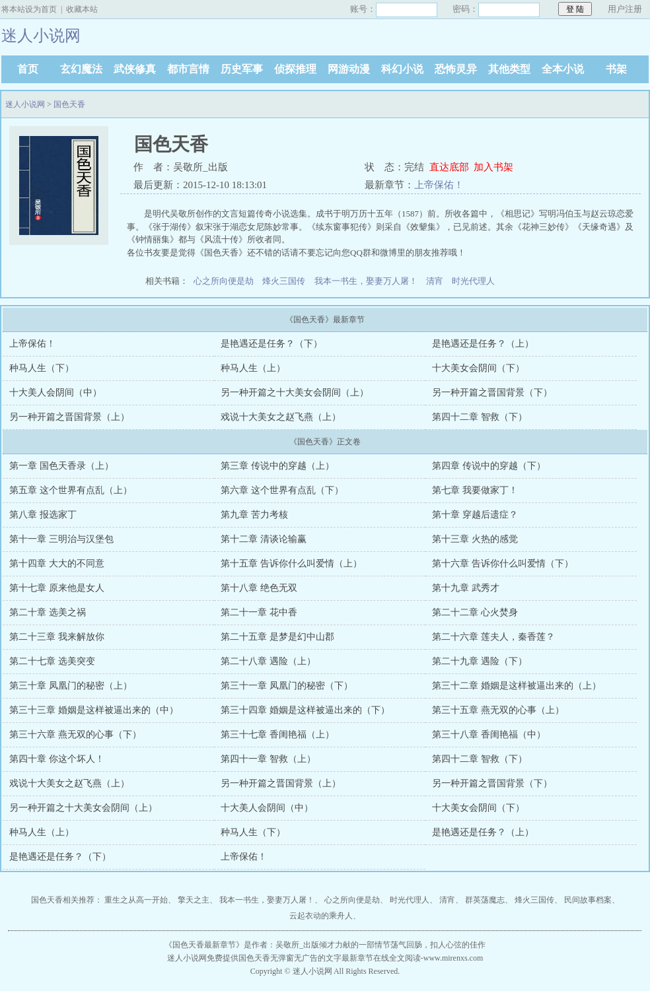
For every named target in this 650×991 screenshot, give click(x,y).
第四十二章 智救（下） (479, 417)
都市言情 (188, 69)
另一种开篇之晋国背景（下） (492, 392)
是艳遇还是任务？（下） (271, 344)
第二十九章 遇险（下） (479, 661)
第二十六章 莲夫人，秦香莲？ (493, 637)
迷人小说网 (25, 104)
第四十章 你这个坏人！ (56, 759)
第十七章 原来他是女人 (56, 588)
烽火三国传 (283, 281)
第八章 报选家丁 (43, 515)
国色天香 (69, 104)
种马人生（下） (41, 368)
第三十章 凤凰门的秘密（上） (70, 686)
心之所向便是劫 (224, 281)
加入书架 (493, 167)
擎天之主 (193, 900)
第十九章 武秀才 (465, 588)
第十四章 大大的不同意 (56, 563)
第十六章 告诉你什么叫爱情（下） (502, 563)
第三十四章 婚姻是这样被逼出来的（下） (305, 710)
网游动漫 (349, 69)
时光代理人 (473, 281)
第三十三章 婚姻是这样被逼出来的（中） (93, 710)
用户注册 (625, 9)
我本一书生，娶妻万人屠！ (365, 281)
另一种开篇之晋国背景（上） (69, 417)
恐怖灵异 (456, 69)
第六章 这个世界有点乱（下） (282, 490)
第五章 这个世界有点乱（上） (70, 490)
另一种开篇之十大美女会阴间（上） (295, 392)
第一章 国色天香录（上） (61, 466)
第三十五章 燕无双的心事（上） (498, 710)
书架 (616, 69)
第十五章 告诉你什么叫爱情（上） (291, 563)
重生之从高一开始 (136, 900)
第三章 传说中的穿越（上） (277, 466)
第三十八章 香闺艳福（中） (489, 734)
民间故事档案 (588, 900)
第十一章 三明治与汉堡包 (61, 539)
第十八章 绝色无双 (259, 588)
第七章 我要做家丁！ (475, 490)
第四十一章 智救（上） (268, 759)
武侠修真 (135, 69)
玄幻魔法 (81, 69)
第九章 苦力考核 (254, 515)
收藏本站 (82, 9)
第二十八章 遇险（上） (268, 661)
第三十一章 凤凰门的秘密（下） (287, 686)
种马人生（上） (253, 368)
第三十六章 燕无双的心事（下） (75, 734)
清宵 (434, 281)
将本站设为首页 (29, 9)
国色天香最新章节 (204, 944)
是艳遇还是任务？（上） (483, 344)
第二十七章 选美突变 (52, 661)
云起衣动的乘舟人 (321, 915)
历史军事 (242, 69)
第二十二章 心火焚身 (475, 612)
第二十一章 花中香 (259, 612)
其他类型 (509, 69)
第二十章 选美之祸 (47, 612)
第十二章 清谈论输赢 (264, 539)
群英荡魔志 (485, 900)
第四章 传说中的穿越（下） (489, 466)
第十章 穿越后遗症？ (475, 515)
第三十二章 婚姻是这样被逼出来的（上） (516, 686)
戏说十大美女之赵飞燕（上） (281, 417)
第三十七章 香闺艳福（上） (277, 734)
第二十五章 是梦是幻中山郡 (277, 637)
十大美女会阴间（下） (478, 368)
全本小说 (563, 69)
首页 (27, 69)
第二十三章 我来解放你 (56, 637)
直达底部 (449, 167)
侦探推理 (295, 69)
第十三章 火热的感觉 (475, 539)
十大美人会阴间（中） (55, 392)
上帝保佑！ (439, 185)
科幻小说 (402, 69)
